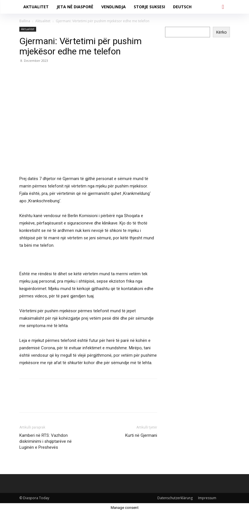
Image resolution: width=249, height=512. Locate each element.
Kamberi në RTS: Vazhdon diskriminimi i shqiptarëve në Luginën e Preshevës (45, 441)
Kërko (221, 32)
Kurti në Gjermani (141, 435)
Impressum (207, 497)
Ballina (24, 21)
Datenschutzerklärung (175, 497)
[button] (223, 7)
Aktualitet (42, 21)
